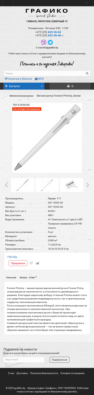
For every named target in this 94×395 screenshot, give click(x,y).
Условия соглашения (72, 373)
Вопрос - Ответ (28, 277)
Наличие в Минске (18, 78)
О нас (11, 373)
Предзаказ (18, 263)
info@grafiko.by (50, 47)
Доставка (22, 373)
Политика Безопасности (44, 373)
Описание (11, 277)
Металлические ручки (21, 96)
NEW (39, 78)
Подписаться (59, 359)
